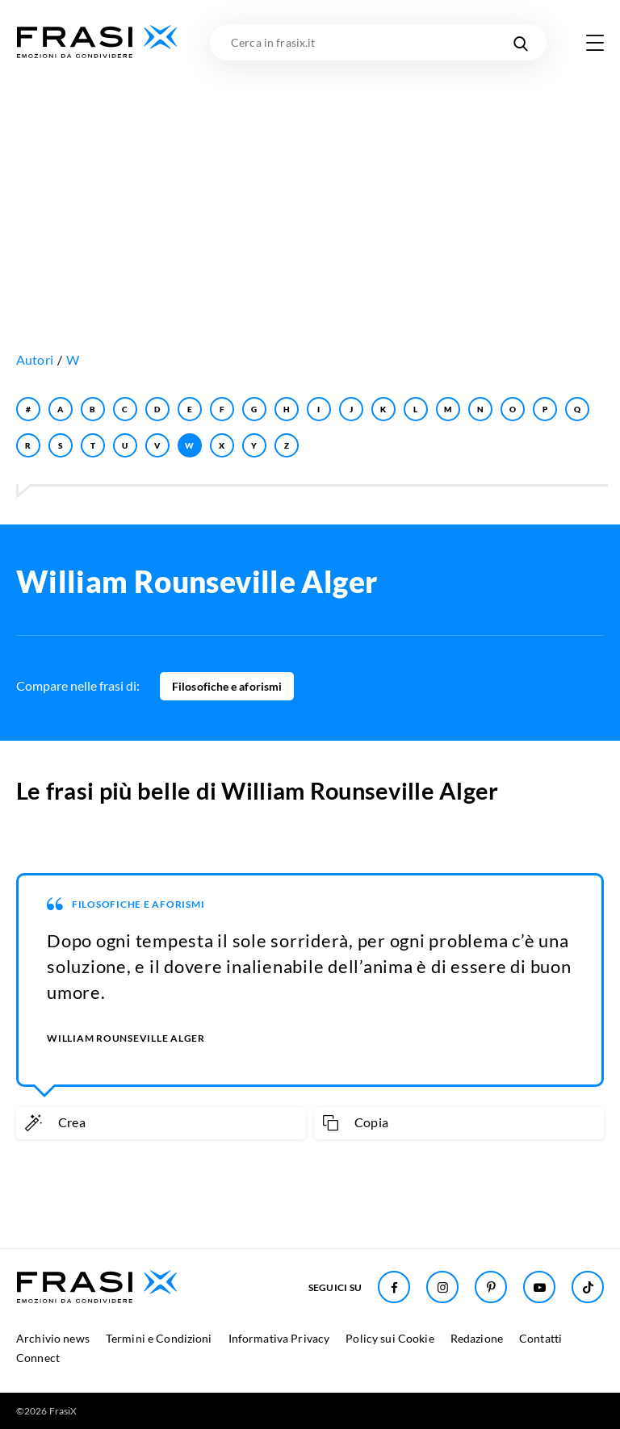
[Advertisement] (310, 182)
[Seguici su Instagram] (442, 1287)
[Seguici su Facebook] (394, 1287)
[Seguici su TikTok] (588, 1287)
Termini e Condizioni (159, 1338)
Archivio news (53, 1338)
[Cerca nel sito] (520, 42)
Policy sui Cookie (390, 1338)
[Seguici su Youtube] (539, 1287)
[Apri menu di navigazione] (595, 43)
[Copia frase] (459, 1123)
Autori (34, 359)
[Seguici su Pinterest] (491, 1287)
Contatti (540, 1338)
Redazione (476, 1338)
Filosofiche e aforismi (227, 686)
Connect (38, 1357)
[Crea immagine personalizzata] (161, 1123)
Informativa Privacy (279, 1338)
